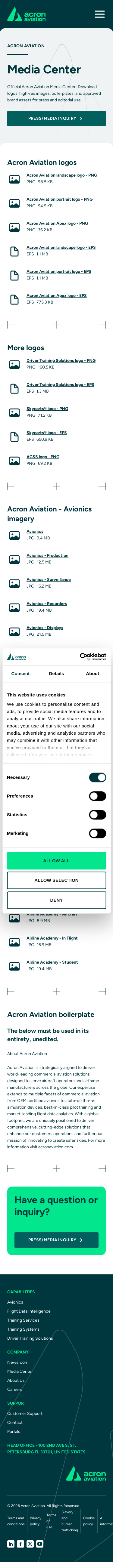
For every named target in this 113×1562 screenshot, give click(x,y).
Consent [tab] (20, 673)
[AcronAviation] (26, 14)
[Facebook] (20, 1544)
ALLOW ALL (56, 860)
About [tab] (92, 673)
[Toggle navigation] (100, 14)
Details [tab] (56, 673)
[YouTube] (39, 1544)
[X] (30, 1544)
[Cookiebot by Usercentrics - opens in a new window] (80, 657)
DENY (56, 900)
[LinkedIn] (10, 1544)
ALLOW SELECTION (56, 880)
